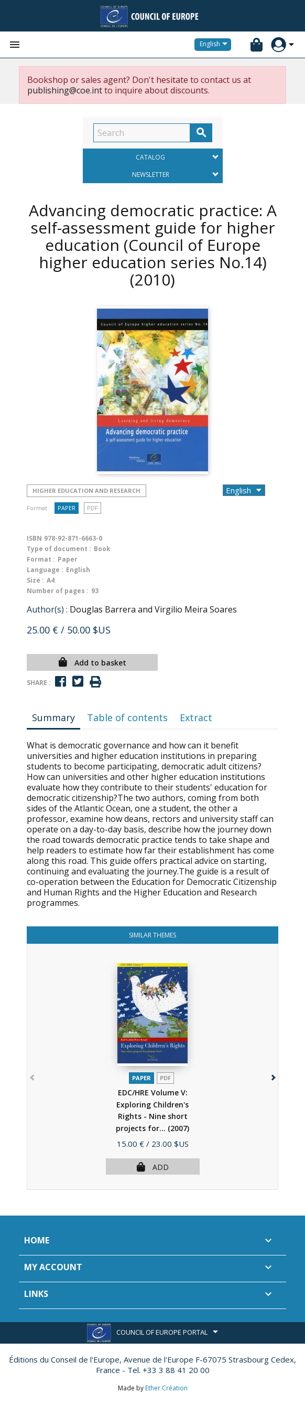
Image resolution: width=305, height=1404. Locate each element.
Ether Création (166, 1388)
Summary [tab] (53, 717)
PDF (92, 508)
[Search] (141, 132)
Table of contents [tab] (127, 717)
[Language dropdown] (215, 44)
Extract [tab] (196, 717)
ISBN (34, 538)
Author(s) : (47, 609)
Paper (66, 508)
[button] (272, 1075)
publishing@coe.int (64, 90)
